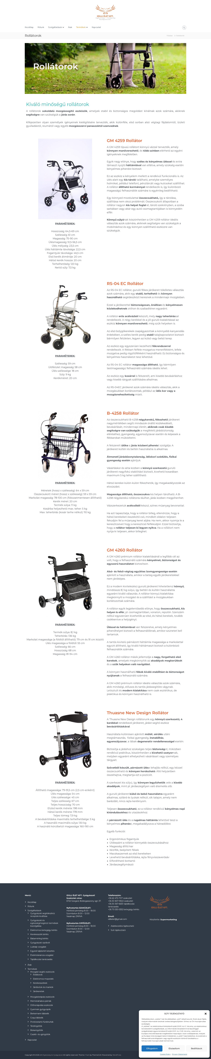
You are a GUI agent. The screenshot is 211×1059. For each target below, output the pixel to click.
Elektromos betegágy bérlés (43, 930)
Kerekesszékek (40, 983)
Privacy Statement (179, 1054)
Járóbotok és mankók (43, 987)
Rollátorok (38, 974)
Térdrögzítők (36, 1026)
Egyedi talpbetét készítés (42, 951)
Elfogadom (152, 1048)
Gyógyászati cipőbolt (40, 942)
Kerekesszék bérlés (39, 934)
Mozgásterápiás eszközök (42, 997)
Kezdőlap (29, 27)
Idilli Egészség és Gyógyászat (51, 1055)
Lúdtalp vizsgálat (38, 947)
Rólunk (41, 27)
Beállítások (196, 1048)
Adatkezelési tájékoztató (122, 926)
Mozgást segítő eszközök (42, 972)
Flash (87, 1055)
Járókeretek (38, 991)
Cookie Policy (165, 1054)
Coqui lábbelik (36, 1018)
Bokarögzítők (36, 1030)
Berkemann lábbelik (39, 1013)
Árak (70, 27)
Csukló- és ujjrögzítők (40, 1034)
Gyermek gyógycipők (40, 1009)
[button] (205, 1013)
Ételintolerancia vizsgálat (41, 955)
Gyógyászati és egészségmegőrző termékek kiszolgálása (44, 923)
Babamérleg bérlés (39, 938)
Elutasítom (174, 1048)
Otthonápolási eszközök (41, 1005)
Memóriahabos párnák (40, 1001)
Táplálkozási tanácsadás (41, 959)
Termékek (81, 27)
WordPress (116, 1055)
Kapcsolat (96, 27)
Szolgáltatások (55, 27)
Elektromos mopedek (43, 979)
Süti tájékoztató (118, 930)
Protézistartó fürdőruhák (41, 1022)
